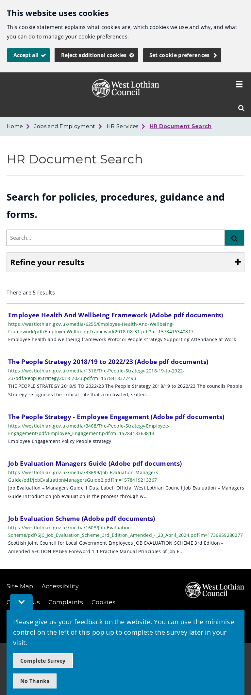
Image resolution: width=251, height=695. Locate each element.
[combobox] (116, 238)
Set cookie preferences (179, 55)
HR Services (123, 126)
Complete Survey (43, 660)
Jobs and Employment (64, 126)
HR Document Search (181, 126)
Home (15, 126)
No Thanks (34, 681)
